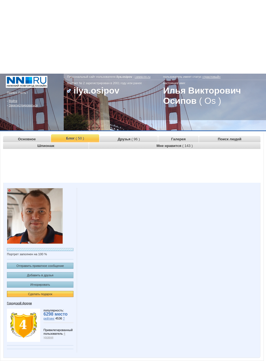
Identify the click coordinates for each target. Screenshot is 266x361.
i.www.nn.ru (142, 76)
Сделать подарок (40, 294)
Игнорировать (40, 284)
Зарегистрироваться (23, 105)
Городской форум (19, 303)
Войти (13, 100)
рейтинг (49, 318)
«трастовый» (211, 76)
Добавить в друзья (40, 275)
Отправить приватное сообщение (40, 265)
